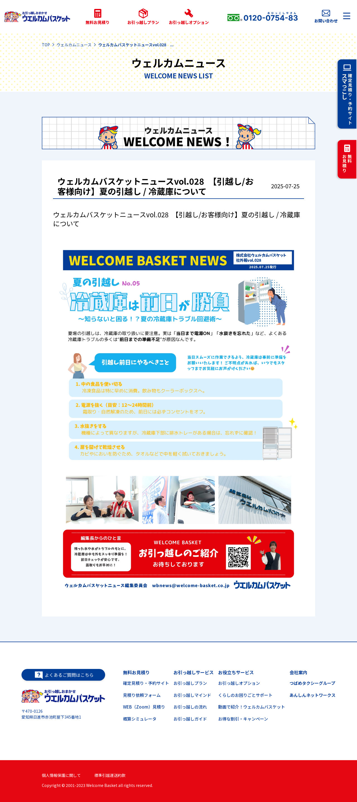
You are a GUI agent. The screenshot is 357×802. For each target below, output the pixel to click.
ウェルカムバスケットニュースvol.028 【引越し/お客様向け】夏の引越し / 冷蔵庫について (155, 186)
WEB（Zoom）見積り (144, 707)
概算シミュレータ (139, 719)
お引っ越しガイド (190, 719)
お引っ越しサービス (193, 672)
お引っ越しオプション (239, 683)
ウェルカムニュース (74, 44)
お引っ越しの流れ (190, 707)
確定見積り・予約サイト (146, 683)
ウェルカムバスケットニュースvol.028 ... (135, 44)
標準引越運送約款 (110, 775)
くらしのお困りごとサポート (245, 695)
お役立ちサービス (236, 672)
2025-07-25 (285, 186)
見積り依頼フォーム (142, 695)
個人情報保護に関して (61, 775)
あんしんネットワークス (313, 695)
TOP (46, 44)
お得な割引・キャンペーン (243, 719)
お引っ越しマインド (192, 695)
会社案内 (298, 672)
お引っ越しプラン (190, 683)
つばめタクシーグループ (312, 683)
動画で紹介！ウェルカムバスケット (251, 707)
